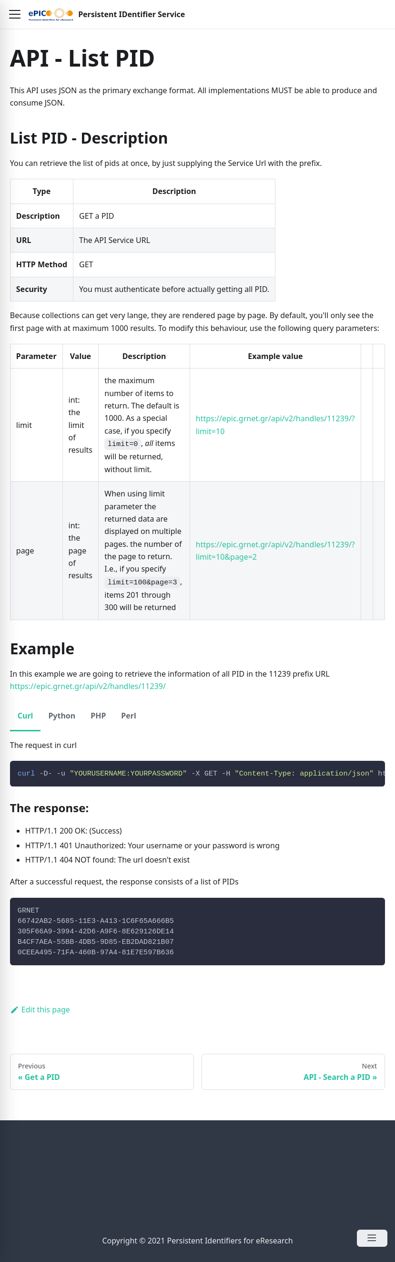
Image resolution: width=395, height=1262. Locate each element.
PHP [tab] (98, 715)
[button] (15, 14)
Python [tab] (61, 715)
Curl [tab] (25, 715)
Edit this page (40, 1009)
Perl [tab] (128, 715)
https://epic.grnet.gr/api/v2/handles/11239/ (88, 686)
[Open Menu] (372, 1238)
